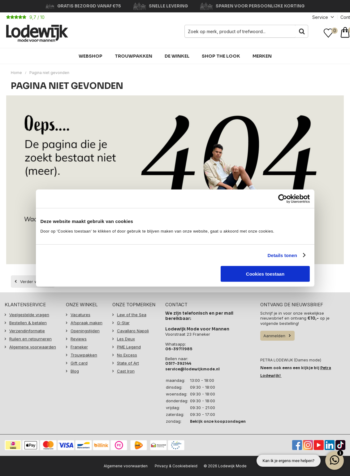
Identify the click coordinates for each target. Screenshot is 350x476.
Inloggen (316, 33)
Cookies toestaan (265, 274)
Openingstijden (85, 330)
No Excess (127, 354)
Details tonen (282, 255)
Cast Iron (126, 371)
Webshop (90, 56)
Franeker (79, 346)
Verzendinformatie (27, 330)
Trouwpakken (133, 56)
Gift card (79, 362)
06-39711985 (178, 349)
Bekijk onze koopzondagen (218, 421)
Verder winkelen (36, 281)
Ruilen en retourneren (30, 338)
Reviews (79, 338)
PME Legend (129, 346)
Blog (75, 371)
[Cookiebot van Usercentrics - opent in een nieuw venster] (283, 198)
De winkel (177, 56)
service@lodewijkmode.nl (192, 369)
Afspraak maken (86, 322)
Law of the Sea (131, 314)
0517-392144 (178, 363)
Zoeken (302, 31)
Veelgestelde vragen (29, 314)
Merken (262, 56)
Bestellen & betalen (28, 322)
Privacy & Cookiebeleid (176, 466)
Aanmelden (274, 335)
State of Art (128, 362)
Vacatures (80, 314)
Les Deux (126, 338)
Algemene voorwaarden (32, 346)
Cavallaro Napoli (133, 330)
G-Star (123, 322)
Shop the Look (221, 56)
